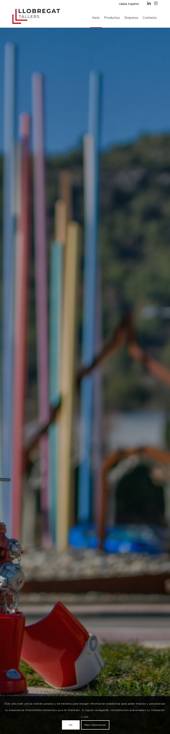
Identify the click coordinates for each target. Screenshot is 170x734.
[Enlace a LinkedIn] (149, 3)
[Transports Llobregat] (36, 16)
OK (71, 724)
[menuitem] (96, 17)
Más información (95, 724)
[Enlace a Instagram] (155, 3)
